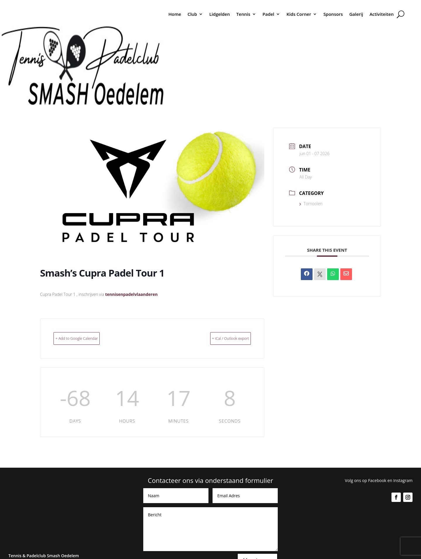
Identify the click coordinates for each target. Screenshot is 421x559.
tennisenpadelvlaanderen (131, 294)
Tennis (243, 14)
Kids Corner (299, 14)
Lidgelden (219, 14)
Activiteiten (382, 14)
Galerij (356, 14)
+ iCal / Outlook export (220, 338)
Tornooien (310, 203)
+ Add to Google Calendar (87, 338)
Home (174, 14)
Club (192, 14)
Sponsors (333, 14)
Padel (268, 14)
